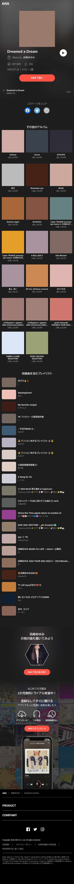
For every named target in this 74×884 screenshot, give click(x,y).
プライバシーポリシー (24, 845)
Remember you (37, 188)
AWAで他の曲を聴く (36, 672)
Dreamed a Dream (31, 793)
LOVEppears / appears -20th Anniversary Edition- (13, 324)
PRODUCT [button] (9, 805)
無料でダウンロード (37, 728)
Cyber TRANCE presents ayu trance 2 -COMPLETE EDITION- (61, 224)
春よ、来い (13, 289)
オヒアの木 (61, 289)
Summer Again (13, 222)
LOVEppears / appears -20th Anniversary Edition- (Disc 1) (37, 325)
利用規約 (6, 845)
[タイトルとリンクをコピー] (47, 110)
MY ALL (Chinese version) (37, 289)
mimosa (13, 155)
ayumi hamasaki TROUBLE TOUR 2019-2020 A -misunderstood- (61, 325)
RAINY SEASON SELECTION (37, 357)
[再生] (63, 52)
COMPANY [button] (9, 815)
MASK (61, 188)
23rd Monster (61, 256)
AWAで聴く (37, 78)
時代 (13, 188)
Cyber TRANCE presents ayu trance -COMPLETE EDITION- (12, 258)
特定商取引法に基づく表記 (13, 849)
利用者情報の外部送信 (47, 845)
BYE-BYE (61, 155)
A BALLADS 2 (37, 256)
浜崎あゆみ (29, 57)
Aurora (37, 155)
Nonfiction (37, 222)
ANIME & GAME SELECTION (13, 357)
